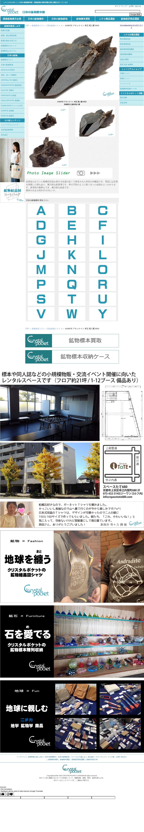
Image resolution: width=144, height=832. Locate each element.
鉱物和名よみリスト (9, 51)
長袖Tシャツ (125, 78)
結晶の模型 (124, 59)
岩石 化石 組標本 (126, 64)
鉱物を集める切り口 (9, 41)
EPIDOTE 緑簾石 (7, 116)
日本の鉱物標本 (36, 19)
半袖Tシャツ (125, 73)
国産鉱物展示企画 (12, 19)
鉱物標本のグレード (9, 46)
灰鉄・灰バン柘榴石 (9, 75)
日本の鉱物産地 (59, 19)
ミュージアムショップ (9, 125)
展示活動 (123, 98)
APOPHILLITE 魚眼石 (9, 80)
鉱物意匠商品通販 (130, 19)
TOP (27, 25)
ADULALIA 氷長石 (8, 70)
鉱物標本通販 (65, 759)
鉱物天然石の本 (92, 759)
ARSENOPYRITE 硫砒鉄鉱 (11, 85)
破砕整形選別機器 (127, 49)
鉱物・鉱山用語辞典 (9, 35)
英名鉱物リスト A (54, 25)
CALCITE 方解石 (7, 90)
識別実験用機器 (126, 54)
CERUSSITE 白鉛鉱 (8, 95)
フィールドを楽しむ (78, 757)
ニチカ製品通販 (107, 19)
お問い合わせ (135, 6)
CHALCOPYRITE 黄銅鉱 (10, 100)
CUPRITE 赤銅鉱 (7, 111)
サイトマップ (121, 6)
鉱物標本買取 (83, 19)
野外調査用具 (125, 39)
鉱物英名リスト (7, 60)
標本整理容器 (125, 44)
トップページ (21, 757)
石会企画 (123, 103)
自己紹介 (4, 135)
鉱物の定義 (5, 30)
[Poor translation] (9, 794)
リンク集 (111, 757)
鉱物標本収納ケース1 (128, 89)
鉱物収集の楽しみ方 (35, 757)
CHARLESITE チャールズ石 (12, 106)
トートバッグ (125, 84)
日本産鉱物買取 (7, 130)
